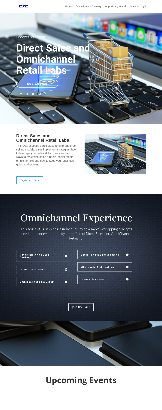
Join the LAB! (81, 307)
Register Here (30, 180)
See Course (37, 84)
